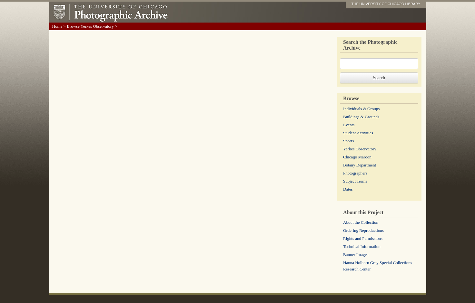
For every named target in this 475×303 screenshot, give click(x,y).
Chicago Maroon (357, 157)
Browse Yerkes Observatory (90, 26)
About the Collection (360, 222)
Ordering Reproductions (363, 230)
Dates (348, 189)
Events (348, 124)
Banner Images (355, 254)
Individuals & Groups (361, 108)
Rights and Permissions (362, 238)
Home (57, 26)
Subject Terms (355, 181)
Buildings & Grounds (361, 116)
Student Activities (358, 132)
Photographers (355, 173)
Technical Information (362, 246)
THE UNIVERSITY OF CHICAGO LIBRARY (386, 4)
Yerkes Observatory (359, 149)
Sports (348, 140)
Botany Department (359, 165)
